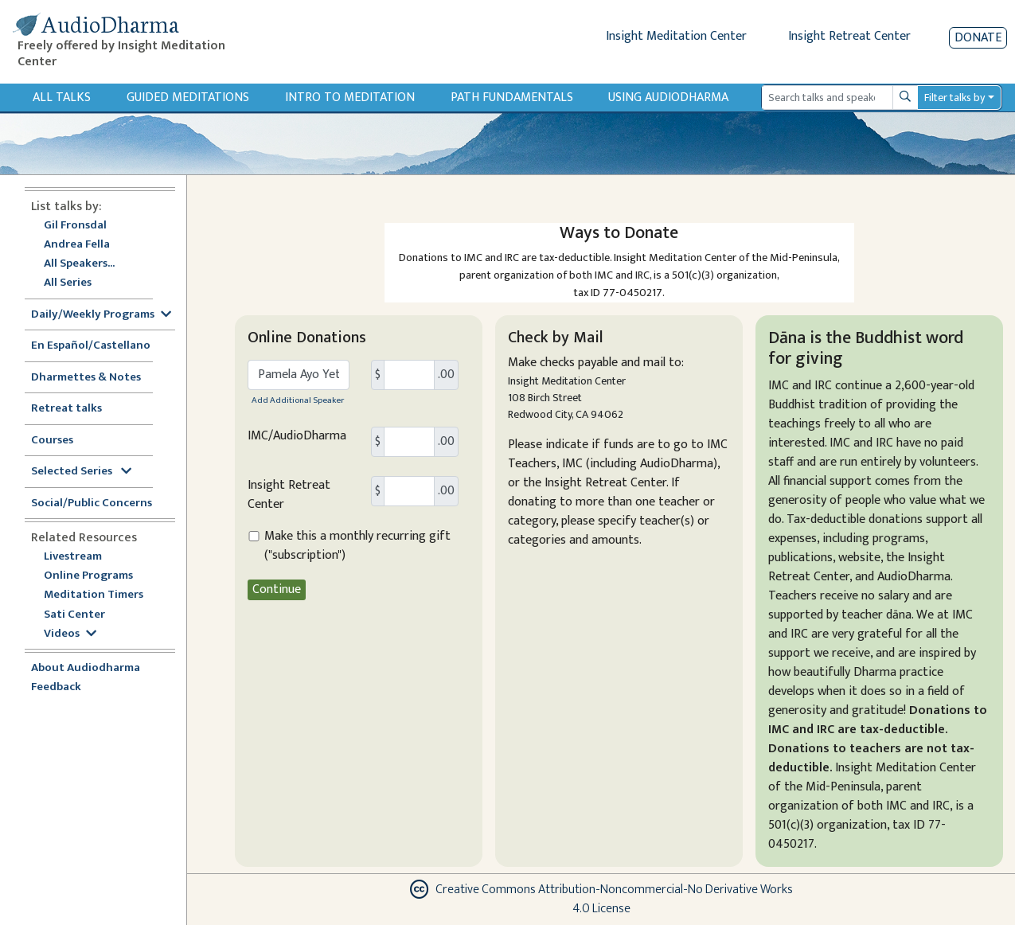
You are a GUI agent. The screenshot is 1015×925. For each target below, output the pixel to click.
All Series (68, 283)
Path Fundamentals (512, 97)
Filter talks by (954, 97)
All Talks (62, 97)
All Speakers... (79, 264)
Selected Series (81, 472)
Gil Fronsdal (75, 226)
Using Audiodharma (668, 97)
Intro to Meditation (350, 97)
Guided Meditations (188, 97)
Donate (977, 38)
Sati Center (74, 615)
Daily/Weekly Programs (101, 315)
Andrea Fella (77, 245)
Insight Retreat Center (849, 36)
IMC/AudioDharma (297, 436)
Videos (70, 634)
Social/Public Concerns (91, 503)
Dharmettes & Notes (86, 378)
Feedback (56, 687)
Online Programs (88, 576)
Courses (52, 440)
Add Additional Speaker (298, 400)
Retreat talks (66, 409)
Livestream (73, 557)
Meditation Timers (93, 595)
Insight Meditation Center (676, 36)
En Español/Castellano (90, 346)
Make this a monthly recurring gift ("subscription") (357, 546)
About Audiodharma (85, 668)
